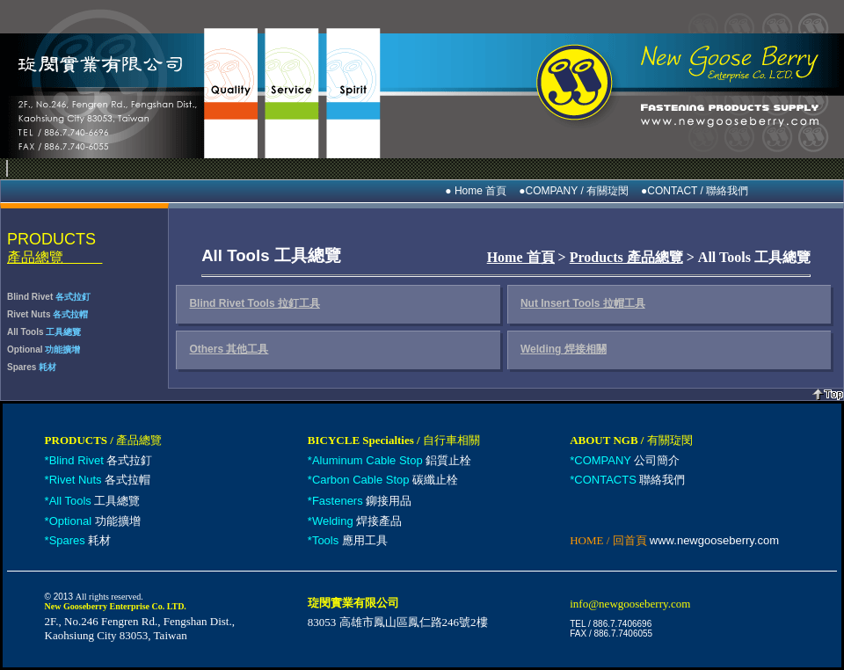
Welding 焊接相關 (563, 349)
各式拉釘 (101, 460)
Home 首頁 (521, 257)
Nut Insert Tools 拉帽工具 (582, 303)
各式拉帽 (100, 479)
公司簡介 (627, 460)
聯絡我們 (629, 479)
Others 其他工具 (228, 349)
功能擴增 (95, 521)
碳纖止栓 (385, 479)
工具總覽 (95, 500)
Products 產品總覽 (626, 257)
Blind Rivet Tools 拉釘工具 (254, 303)
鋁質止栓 (391, 460)
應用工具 (350, 540)
